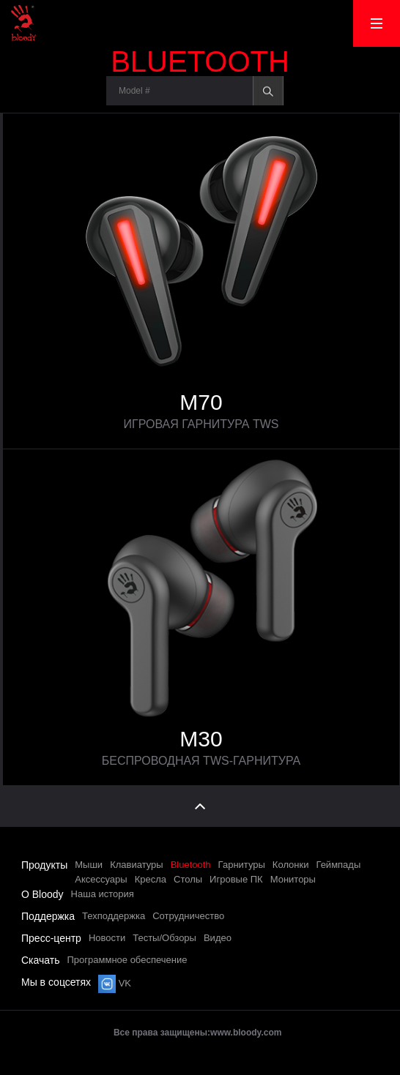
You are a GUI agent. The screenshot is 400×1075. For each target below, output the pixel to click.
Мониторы (293, 879)
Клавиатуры (136, 864)
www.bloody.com (245, 1032)
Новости (107, 937)
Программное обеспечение (127, 959)
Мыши (89, 864)
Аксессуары (101, 879)
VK (114, 983)
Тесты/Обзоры (164, 937)
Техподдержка (113, 915)
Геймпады (338, 864)
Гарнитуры (241, 864)
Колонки (291, 864)
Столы (188, 879)
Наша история (102, 893)
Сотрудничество (188, 915)
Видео (218, 937)
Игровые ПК (236, 879)
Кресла (150, 879)
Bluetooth (191, 864)
